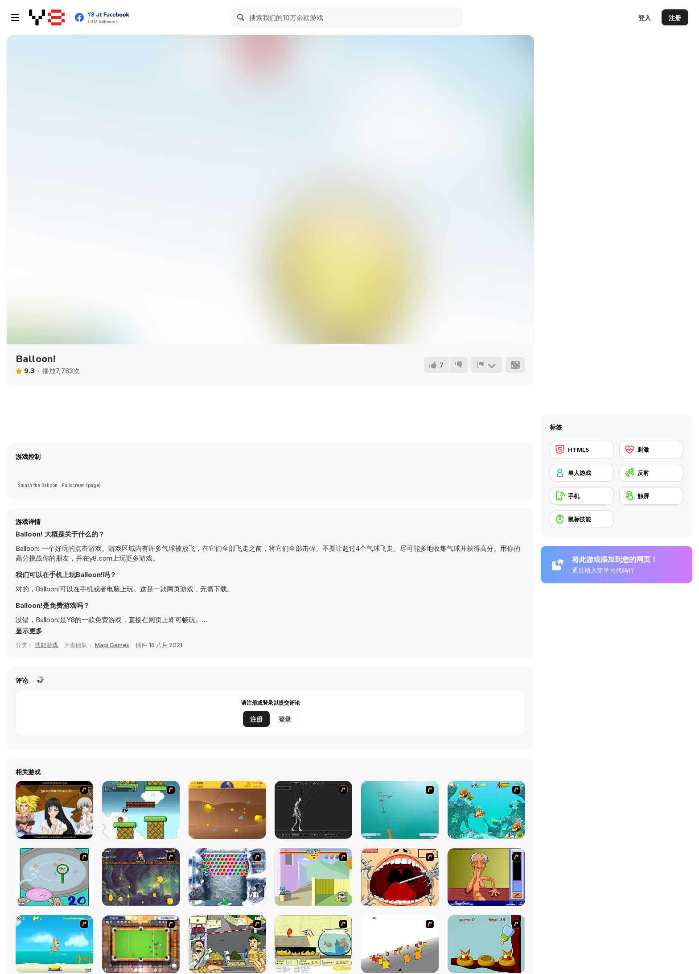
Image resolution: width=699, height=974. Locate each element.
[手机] (582, 496)
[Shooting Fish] (400, 810)
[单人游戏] (582, 473)
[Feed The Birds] (486, 944)
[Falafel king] (227, 944)
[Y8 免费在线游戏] (47, 17)
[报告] (486, 365)
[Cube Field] (400, 944)
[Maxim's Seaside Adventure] (54, 944)
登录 (285, 719)
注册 (675, 17)
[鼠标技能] (582, 519)
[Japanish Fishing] (54, 877)
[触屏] (651, 496)
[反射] (651, 473)
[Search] (241, 17)
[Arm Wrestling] (486, 877)
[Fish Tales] (486, 810)
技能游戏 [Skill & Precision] (46, 644)
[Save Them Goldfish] (313, 944)
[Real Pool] (141, 944)
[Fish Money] (141, 877)
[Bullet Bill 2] (141, 810)
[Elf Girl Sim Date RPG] (54, 810)
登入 (644, 17)
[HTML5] (582, 449)
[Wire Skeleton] (313, 810)
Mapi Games (112, 644)
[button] (29, 631)
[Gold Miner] (227, 810)
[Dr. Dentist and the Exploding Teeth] (400, 877)
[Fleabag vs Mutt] (313, 877)
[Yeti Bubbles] (227, 877)
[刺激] (651, 449)
